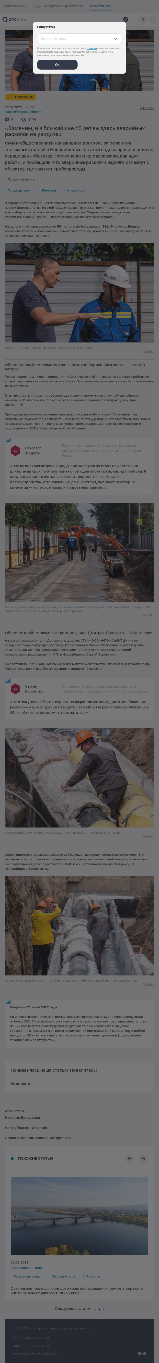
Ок (57, 64)
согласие (92, 48)
